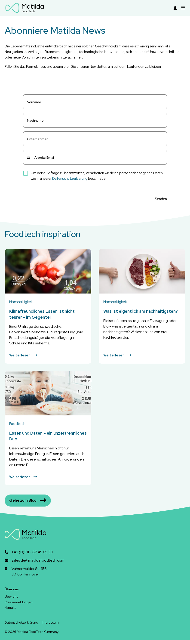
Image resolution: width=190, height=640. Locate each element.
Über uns (11, 596)
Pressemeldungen (19, 602)
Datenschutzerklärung (69, 178)
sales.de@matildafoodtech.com (38, 560)
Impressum (50, 622)
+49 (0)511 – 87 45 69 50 (32, 552)
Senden (161, 199)
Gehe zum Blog (27, 500)
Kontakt (10, 608)
